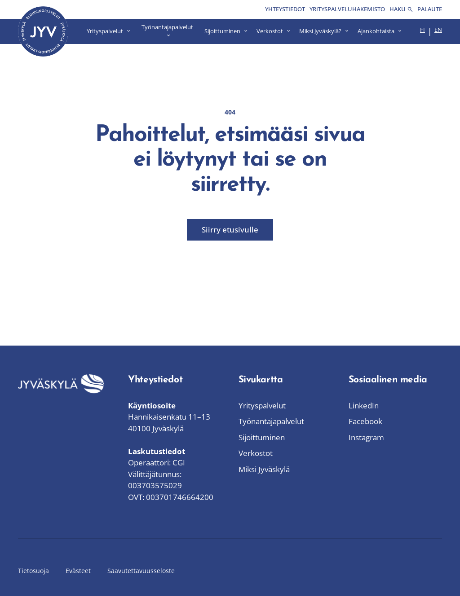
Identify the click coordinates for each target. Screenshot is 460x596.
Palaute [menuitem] (429, 9)
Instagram (366, 437)
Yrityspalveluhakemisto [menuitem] (347, 9)
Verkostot (256, 453)
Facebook (365, 421)
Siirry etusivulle (230, 229)
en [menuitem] (438, 30)
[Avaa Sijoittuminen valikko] (226, 31)
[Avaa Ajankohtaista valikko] (379, 31)
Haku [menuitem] (401, 9)
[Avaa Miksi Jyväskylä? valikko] (324, 31)
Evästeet (78, 570)
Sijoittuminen (262, 437)
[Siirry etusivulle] (43, 31)
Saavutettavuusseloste (141, 570)
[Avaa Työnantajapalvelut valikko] (167, 31)
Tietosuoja (33, 570)
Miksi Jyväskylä (264, 469)
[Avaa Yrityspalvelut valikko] (108, 31)
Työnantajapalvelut (271, 421)
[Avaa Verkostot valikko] (273, 31)
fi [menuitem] (422, 30)
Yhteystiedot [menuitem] (285, 9)
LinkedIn (364, 405)
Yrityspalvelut (262, 405)
